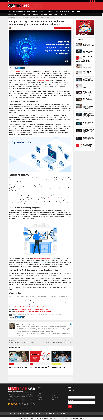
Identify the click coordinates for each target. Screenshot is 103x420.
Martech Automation (19, 11)
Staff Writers (36, 14)
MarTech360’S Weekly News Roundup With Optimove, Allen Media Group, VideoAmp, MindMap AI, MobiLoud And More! (84, 59)
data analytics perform (26, 314)
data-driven (32, 314)
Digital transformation (15, 71)
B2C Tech (53, 395)
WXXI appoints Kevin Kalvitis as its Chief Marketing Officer (87, 72)
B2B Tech (53, 393)
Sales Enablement (41, 402)
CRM (53, 391)
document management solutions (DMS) (43, 258)
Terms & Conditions (49, 413)
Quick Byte (56, 14)
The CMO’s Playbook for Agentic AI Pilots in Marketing (88, 123)
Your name (81, 396)
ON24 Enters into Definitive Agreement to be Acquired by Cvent (88, 66)
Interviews (22, 14)
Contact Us (12, 413)
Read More (81, 418)
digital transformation (43, 80)
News (10, 11)
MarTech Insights (76, 11)
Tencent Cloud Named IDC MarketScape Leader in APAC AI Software (88, 51)
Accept (75, 418)
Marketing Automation (42, 401)
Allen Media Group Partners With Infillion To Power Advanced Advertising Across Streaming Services (84, 107)
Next (15, 373)
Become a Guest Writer (23, 413)
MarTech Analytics (53, 11)
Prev (11, 373)
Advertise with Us (37, 413)
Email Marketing (55, 390)
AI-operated (19, 132)
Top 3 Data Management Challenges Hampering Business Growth (31, 309)
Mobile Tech (42, 11)
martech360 (60, 314)
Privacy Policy (61, 413)
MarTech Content (65, 11)
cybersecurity (50, 198)
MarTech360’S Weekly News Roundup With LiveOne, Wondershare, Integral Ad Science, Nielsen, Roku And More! (84, 147)
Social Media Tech (32, 11)
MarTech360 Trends (55, 397)
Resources (63, 14)
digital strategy (38, 314)
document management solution (53, 314)
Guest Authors (44, 14)
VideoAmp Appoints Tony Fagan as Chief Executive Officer (88, 86)
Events (50, 14)
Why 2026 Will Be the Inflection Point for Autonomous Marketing (88, 79)
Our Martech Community (13, 14)
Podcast (29, 14)
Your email (81, 401)
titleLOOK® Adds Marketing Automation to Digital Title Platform (22, 342)
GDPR (69, 413)
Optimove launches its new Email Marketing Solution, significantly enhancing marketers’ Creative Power (85, 132)
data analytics (20, 314)
